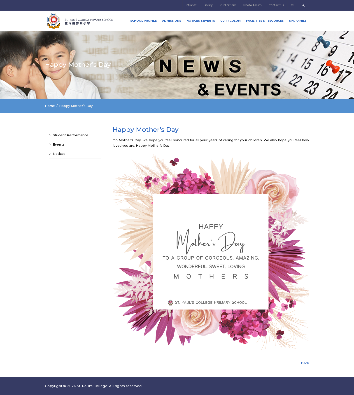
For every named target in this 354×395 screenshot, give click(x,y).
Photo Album (252, 5)
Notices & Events (200, 20)
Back (305, 363)
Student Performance (70, 135)
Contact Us (276, 5)
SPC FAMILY (297, 20)
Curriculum (230, 20)
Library (208, 5)
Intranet (191, 5)
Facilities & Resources (265, 20)
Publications (228, 5)
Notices (59, 154)
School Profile (143, 20)
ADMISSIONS (171, 20)
